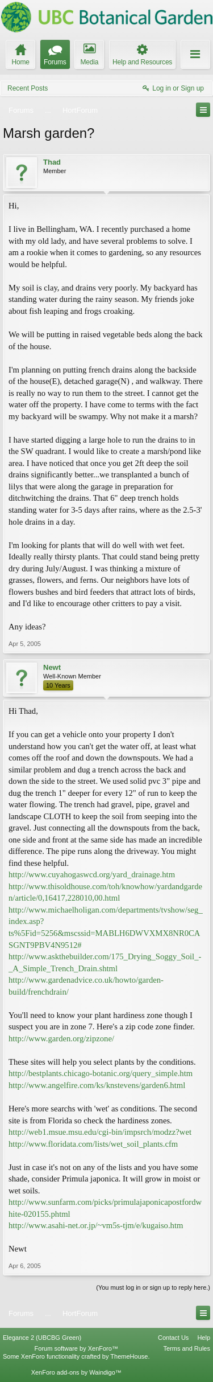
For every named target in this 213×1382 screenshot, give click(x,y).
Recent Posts (27, 88)
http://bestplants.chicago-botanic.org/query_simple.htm (101, 1073)
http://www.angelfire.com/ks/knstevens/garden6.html (97, 1085)
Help (203, 1337)
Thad (52, 162)
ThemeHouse (129, 1356)
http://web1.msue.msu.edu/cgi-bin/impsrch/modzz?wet (100, 1131)
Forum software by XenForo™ (76, 1348)
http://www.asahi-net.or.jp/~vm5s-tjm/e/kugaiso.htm (96, 1225)
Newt (52, 667)
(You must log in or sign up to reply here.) (153, 1287)
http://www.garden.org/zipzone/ (61, 1038)
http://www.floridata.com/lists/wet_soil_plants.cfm (93, 1143)
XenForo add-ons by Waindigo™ (76, 1372)
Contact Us (173, 1337)
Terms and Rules (186, 1348)
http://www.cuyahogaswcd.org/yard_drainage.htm (92, 874)
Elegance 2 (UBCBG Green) (42, 1337)
